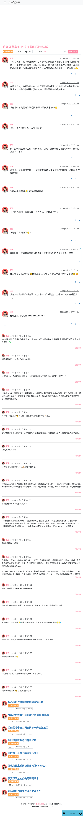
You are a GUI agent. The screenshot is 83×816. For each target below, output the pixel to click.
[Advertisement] (41, 25)
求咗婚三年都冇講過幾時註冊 (23, 753)
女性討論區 (14, 2)
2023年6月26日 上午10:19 (24, 747)
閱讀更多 (78, 348)
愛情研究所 (8, 52)
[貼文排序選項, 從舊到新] (65, 51)
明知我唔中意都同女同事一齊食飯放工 (28, 727)
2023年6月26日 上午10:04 (24, 797)
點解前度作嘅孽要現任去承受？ (24, 791)
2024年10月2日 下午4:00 (24, 709)
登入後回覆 (73, 52)
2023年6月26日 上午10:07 (24, 785)
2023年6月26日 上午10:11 (24, 772)
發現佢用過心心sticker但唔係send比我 (28, 715)
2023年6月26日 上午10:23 (24, 721)
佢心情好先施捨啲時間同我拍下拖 (25, 702)
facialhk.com (47, 807)
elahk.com (40, 804)
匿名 (11, 58)
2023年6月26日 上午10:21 (24, 734)
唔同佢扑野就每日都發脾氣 (22, 740)
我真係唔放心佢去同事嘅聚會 (23, 778)
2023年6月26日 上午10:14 (24, 759)
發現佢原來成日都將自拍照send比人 (27, 765)
